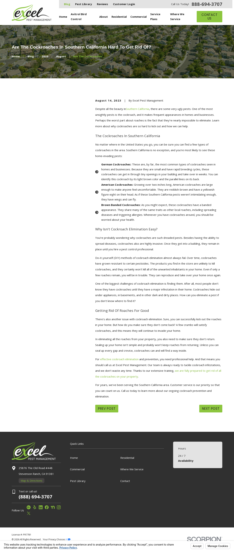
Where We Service (132, 469)
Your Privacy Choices (56, 539)
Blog (67, 4)
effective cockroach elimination (119, 359)
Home (74, 458)
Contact (125, 481)
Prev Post (107, 408)
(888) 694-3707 (35, 496)
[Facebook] (47, 507)
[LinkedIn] (41, 507)
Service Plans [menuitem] (155, 16)
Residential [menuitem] (119, 16)
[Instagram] (59, 507)
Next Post (211, 408)
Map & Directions (31, 480)
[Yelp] (35, 507)
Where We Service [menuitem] (177, 16)
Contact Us (209, 17)
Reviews (102, 4)
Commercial (77, 469)
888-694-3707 (207, 4)
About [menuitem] (103, 16)
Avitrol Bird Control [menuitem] (79, 16)
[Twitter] (29, 513)
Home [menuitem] (63, 16)
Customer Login (124, 4)
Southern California (137, 109)
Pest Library (83, 4)
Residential (127, 458)
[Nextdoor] (53, 507)
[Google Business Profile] (29, 507)
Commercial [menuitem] (138, 16)
